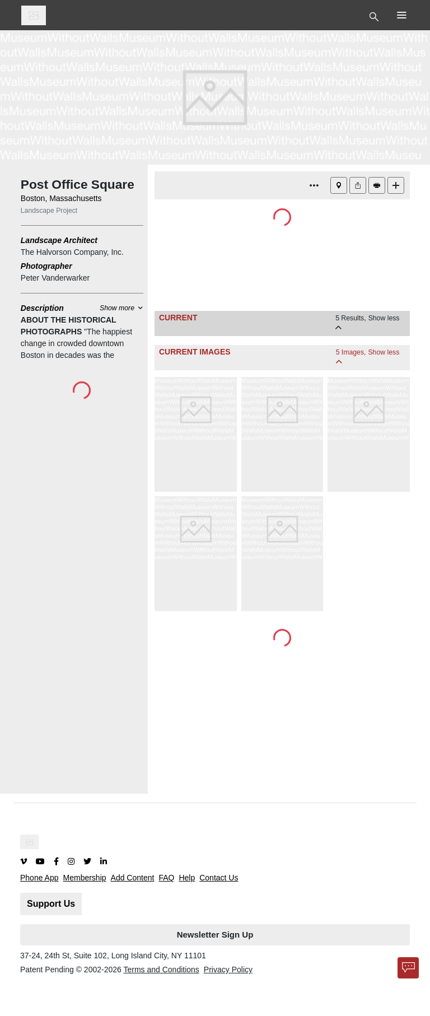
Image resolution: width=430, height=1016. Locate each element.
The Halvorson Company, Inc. (72, 252)
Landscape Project (49, 211)
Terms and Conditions (161, 969)
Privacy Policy (228, 969)
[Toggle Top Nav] (375, 15)
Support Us (51, 903)
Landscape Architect (59, 240)
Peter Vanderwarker (55, 277)
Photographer (46, 266)
